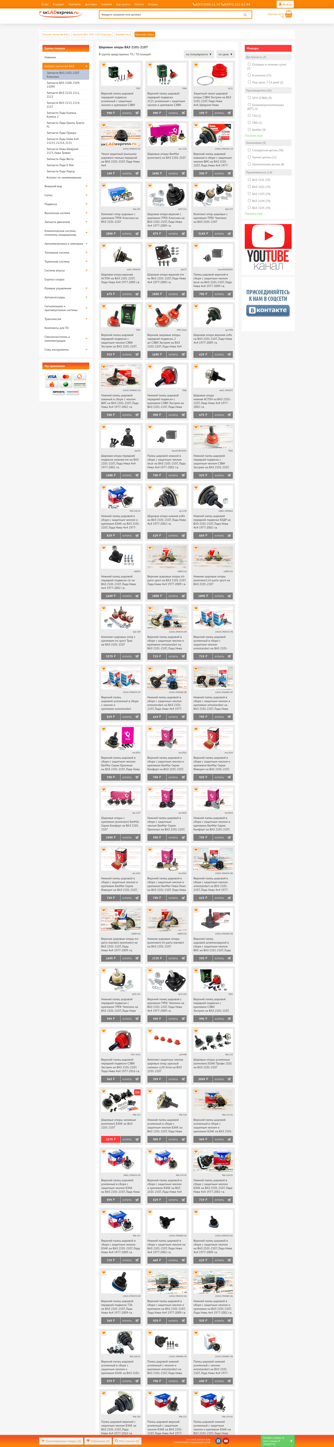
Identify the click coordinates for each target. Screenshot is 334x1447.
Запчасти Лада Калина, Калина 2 (61, 115)
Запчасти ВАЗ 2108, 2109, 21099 (63, 85)
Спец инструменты (57, 349)
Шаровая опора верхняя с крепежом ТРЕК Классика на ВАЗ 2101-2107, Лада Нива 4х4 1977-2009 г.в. (166, 219)
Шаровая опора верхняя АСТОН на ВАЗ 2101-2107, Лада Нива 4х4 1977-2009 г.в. (120, 278)
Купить (127, 113)
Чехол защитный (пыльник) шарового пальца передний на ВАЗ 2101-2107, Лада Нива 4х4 (120, 159)
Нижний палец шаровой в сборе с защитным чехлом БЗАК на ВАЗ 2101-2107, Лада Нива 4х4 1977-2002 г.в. (212, 1186)
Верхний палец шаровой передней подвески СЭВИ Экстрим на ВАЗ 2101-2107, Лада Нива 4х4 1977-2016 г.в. (120, 1065)
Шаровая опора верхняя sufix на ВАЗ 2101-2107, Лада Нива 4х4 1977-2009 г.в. (212, 338)
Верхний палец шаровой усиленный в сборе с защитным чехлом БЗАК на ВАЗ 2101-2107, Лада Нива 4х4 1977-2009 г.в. (120, 1186)
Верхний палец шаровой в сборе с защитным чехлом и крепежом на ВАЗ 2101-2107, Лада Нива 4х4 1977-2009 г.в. (166, 1306)
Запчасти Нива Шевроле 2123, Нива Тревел (62, 151)
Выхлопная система (57, 213)
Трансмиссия (53, 319)
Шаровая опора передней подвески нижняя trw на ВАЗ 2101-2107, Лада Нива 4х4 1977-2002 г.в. (119, 461)
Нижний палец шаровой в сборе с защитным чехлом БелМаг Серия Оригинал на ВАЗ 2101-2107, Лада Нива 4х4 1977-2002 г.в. (166, 824)
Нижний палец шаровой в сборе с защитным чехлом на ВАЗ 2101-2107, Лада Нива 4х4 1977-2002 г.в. (166, 1246)
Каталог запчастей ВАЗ (59, 66)
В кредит (58, 4)
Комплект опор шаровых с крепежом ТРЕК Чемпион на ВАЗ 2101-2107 (210, 218)
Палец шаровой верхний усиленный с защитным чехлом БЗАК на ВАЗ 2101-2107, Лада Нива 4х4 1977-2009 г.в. (165, 1428)
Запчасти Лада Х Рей (60, 165)
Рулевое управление (58, 288)
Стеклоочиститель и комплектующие (57, 339)
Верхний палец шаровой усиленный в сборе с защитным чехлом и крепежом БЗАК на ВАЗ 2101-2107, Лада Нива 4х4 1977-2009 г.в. (212, 1126)
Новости (106, 4)
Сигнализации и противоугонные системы (61, 308)
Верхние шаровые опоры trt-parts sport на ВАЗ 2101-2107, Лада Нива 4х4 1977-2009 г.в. (166, 580)
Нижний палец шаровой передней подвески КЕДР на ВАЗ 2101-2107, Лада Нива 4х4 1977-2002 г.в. (211, 521)
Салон (48, 195)
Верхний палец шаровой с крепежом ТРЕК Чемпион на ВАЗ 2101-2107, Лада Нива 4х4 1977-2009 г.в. (165, 1005)
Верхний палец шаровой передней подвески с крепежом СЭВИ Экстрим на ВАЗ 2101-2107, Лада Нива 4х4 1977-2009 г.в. (212, 1005)
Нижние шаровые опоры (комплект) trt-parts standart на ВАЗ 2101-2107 (165, 942)
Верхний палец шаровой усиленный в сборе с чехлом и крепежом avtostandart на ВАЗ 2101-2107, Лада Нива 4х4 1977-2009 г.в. (120, 703)
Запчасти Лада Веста (60, 159)
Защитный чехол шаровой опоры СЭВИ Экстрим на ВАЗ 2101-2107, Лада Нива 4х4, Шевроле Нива (212, 99)
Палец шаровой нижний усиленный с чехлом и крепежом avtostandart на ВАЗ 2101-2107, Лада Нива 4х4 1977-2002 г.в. (164, 1368)
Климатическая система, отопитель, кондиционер (60, 233)
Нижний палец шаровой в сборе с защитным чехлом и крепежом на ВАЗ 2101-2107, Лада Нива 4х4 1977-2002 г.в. (212, 1306)
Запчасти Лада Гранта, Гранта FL (65, 125)
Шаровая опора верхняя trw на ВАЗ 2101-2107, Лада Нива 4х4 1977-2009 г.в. (166, 278)
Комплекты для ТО (57, 328)
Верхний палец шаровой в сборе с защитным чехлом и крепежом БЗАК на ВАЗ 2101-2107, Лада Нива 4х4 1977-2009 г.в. (164, 1186)
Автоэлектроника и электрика (64, 244)
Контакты (75, 4)
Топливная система (57, 252)
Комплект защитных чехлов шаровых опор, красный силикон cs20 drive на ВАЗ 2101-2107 (165, 1065)
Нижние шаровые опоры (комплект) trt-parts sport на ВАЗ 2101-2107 (211, 580)
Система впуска (55, 270)
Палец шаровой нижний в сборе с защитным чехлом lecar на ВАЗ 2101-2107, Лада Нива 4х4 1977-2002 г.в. (166, 461)
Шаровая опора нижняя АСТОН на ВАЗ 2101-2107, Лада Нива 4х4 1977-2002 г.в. (212, 401)
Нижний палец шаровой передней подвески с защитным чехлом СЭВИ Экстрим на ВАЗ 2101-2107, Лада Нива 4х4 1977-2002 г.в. (212, 462)
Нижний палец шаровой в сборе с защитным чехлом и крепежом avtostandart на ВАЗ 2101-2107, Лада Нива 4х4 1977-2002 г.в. (211, 703)
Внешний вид (53, 186)
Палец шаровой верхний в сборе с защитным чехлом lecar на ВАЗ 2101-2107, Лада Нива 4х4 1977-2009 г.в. (212, 280)
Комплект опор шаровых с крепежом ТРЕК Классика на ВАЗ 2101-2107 (119, 218)
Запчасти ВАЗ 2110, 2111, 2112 (63, 95)
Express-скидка (54, 279)
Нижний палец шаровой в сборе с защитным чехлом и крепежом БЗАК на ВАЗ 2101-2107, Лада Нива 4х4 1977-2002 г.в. (120, 522)
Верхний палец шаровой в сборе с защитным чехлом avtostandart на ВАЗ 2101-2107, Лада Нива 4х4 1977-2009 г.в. (210, 884)
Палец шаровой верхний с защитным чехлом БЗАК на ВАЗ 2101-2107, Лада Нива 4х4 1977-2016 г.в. (118, 1427)
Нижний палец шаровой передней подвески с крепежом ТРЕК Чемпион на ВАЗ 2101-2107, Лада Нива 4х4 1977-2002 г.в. (119, 1005)
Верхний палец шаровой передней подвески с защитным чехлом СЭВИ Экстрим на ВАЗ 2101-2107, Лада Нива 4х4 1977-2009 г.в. (120, 341)
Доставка (91, 4)
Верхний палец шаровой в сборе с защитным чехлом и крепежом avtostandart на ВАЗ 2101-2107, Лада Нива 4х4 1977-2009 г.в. (165, 643)
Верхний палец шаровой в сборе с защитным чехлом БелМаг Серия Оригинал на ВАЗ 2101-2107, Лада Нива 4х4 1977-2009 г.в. (120, 764)
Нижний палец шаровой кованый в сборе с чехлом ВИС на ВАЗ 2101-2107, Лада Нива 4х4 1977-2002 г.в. (119, 401)
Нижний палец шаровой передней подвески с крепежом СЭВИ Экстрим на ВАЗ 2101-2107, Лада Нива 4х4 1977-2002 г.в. (165, 401)
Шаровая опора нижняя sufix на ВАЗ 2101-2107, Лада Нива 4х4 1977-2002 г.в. (166, 520)
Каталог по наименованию (64, 177)
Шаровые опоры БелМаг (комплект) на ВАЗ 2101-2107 (166, 156)
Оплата (139, 4)
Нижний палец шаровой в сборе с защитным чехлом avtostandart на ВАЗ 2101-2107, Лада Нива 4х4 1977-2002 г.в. (164, 703)
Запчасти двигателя (57, 222)
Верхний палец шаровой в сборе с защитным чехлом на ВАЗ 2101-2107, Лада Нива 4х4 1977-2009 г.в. (212, 1246)
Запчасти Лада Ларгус (61, 171)
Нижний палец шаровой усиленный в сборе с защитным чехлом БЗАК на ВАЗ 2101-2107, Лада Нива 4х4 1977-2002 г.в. (165, 1126)
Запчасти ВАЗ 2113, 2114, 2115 (63, 105)
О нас (45, 4)
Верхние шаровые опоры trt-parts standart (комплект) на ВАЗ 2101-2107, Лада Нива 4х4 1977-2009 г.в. (120, 944)
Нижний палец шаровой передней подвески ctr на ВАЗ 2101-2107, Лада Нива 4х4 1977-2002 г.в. (118, 582)
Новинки (50, 57)
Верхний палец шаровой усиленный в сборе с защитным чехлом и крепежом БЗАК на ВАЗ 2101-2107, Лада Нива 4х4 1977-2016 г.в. (120, 1368)
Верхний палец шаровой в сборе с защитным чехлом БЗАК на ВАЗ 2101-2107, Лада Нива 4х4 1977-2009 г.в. (120, 1246)
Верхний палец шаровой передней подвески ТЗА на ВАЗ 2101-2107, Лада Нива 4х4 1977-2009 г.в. (117, 1306)
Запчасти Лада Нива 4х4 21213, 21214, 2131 (63, 141)
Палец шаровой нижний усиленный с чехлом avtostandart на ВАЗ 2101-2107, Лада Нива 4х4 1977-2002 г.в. (210, 1368)
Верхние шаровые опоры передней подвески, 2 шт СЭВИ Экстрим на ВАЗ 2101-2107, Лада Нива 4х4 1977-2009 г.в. (164, 341)
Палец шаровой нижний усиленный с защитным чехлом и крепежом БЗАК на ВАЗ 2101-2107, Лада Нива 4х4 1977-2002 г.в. (212, 1428)
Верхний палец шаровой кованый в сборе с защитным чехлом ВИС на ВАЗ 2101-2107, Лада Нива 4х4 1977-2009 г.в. (212, 160)
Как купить (123, 4)
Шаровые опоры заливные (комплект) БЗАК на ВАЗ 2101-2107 (118, 1123)
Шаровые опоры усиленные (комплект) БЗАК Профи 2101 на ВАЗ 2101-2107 (212, 1063)
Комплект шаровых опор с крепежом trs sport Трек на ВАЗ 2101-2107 (118, 640)
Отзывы (153, 4)
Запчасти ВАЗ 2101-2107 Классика (63, 75)
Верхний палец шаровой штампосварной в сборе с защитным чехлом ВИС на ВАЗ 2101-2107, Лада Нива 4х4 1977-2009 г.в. (212, 945)
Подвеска (51, 204)
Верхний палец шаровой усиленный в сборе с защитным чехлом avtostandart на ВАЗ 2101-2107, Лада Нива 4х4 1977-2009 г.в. (210, 643)
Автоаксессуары (55, 297)
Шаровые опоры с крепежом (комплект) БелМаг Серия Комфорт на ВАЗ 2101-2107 (120, 823)
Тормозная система (57, 261)
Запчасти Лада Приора (61, 133)
